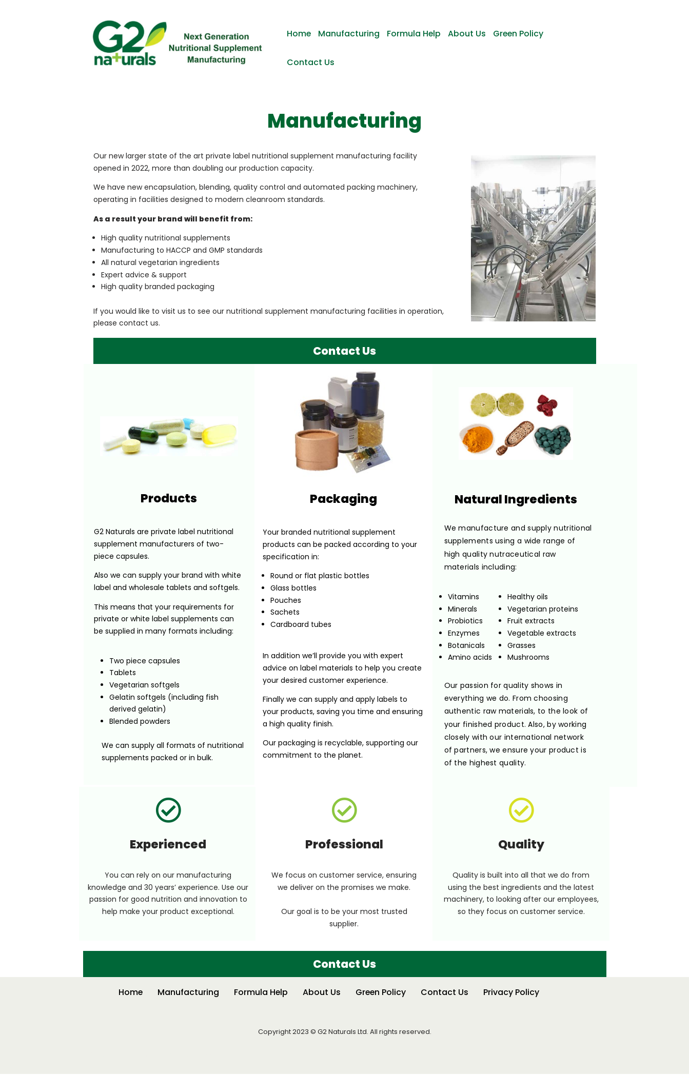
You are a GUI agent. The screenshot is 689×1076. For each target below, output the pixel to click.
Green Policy (519, 33)
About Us (468, 33)
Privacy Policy (512, 994)
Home (299, 33)
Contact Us (310, 62)
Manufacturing (349, 33)
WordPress (189, 1057)
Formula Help (414, 33)
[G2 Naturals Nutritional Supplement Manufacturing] (179, 43)
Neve (100, 1057)
